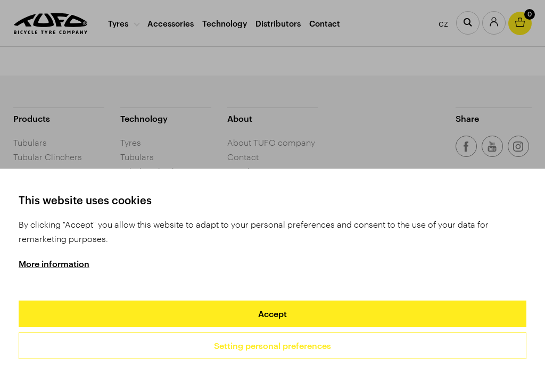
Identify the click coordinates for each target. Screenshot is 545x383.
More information (54, 264)
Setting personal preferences (272, 345)
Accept (272, 314)
